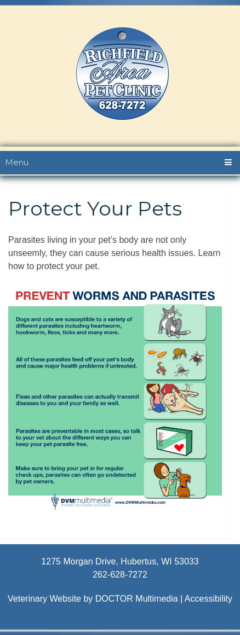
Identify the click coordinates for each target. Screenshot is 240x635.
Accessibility (208, 598)
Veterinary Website (44, 598)
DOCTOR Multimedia (136, 598)
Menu (16, 162)
